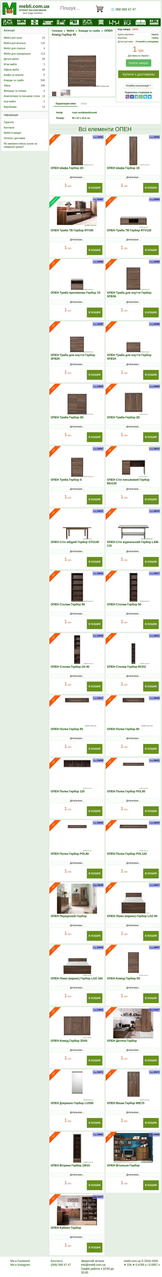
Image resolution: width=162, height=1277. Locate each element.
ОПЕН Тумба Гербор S (66, 479)
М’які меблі (24, 64)
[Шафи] (34, 22)
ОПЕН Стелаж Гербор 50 (124, 604)
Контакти (9, 127)
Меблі (70, 30)
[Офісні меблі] (127, 22)
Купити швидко (138, 63)
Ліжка (24, 85)
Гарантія (9, 122)
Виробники (24, 107)
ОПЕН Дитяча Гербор (122, 1040)
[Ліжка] (47, 22)
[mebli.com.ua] (8, 22)
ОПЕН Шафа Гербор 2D (67, 168)
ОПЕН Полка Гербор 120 (67, 791)
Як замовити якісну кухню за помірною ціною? (20, 145)
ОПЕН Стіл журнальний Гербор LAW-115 (133, 543)
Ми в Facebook (20, 1261)
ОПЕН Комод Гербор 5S (123, 978)
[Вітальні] (87, 22)
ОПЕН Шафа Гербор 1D (123, 168)
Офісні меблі (24, 70)
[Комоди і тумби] (101, 22)
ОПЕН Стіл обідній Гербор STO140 (75, 542)
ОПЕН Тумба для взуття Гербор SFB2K (73, 356)
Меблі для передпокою (24, 54)
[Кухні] (21, 22)
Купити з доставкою (138, 74)
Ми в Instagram (20, 1264)
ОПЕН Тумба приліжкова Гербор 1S (75, 292)
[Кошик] (101, 9)
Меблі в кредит (12, 132)
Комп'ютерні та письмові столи (24, 96)
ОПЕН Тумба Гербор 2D (123, 417)
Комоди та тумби (89, 30)
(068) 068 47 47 (61, 1264)
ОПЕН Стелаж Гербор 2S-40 (70, 666)
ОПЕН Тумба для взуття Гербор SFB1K (129, 356)
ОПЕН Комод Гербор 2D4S (69, 1040)
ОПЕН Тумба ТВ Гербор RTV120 (129, 230)
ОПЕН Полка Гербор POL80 (70, 853)
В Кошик (95, 187)
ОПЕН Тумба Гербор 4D (67, 417)
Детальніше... (77, 177)
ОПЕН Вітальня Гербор (123, 1165)
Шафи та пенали (24, 75)
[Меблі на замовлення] (154, 22)
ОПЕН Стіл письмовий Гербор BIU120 (128, 481)
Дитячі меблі (24, 59)
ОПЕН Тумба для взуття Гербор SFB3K (129, 294)
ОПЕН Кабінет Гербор (66, 1227)
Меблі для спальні (24, 48)
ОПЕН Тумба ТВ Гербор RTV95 (72, 230)
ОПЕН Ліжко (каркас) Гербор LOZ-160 (77, 978)
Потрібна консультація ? (138, 85)
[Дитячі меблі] (61, 22)
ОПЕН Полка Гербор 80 (123, 729)
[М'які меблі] (140, 22)
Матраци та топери (24, 91)
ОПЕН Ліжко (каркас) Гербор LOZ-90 (132, 916)
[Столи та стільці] (114, 22)
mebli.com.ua (34, 6)
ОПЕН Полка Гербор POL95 (126, 791)
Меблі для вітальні (24, 43)
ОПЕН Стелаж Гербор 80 (68, 604)
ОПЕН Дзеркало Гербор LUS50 (72, 1103)
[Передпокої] (74, 22)
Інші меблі (24, 101)
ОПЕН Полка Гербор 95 (67, 729)
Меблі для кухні (24, 38)
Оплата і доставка (14, 138)
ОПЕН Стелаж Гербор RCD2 (126, 666)
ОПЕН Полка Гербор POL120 (127, 853)
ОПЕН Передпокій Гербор (69, 916)
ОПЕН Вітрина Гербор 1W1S (70, 1165)
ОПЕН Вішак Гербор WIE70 (125, 1103)
